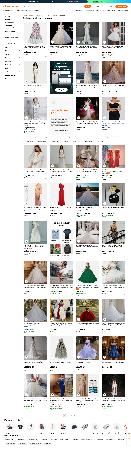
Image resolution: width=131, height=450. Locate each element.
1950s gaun (109, 439)
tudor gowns (120, 439)
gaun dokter (64, 439)
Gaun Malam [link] (62, 15)
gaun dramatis (28, 141)
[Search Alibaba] (52, 6)
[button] (83, 6)
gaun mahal (49, 138)
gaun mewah (99, 439)
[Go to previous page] (61, 415)
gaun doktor (64, 141)
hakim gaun (47, 443)
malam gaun (75, 141)
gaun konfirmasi (32, 439)
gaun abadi (104, 138)
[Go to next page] (87, 415)
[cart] (103, 6)
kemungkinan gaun (87, 141)
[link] (129, 434)
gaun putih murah (41, 141)
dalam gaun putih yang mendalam (89, 138)
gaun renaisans (53, 141)
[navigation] (12, 215)
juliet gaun (43, 439)
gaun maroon (28, 138)
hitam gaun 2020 (10, 443)
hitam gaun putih (72, 138)
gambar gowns (22, 443)
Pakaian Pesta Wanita (51, 15)
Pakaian (31, 15)
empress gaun (100, 141)
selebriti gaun (60, 138)
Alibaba (25, 15)
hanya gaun (38, 138)
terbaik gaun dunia (35, 443)
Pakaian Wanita (39, 15)
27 (84, 415)
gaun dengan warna (86, 439)
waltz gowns (53, 439)
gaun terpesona (115, 138)
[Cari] (87, 6)
